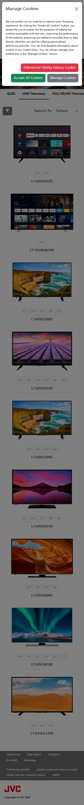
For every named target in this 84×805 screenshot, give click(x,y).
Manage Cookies (62, 78)
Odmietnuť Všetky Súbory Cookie (49, 68)
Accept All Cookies (28, 78)
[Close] (76, 9)
